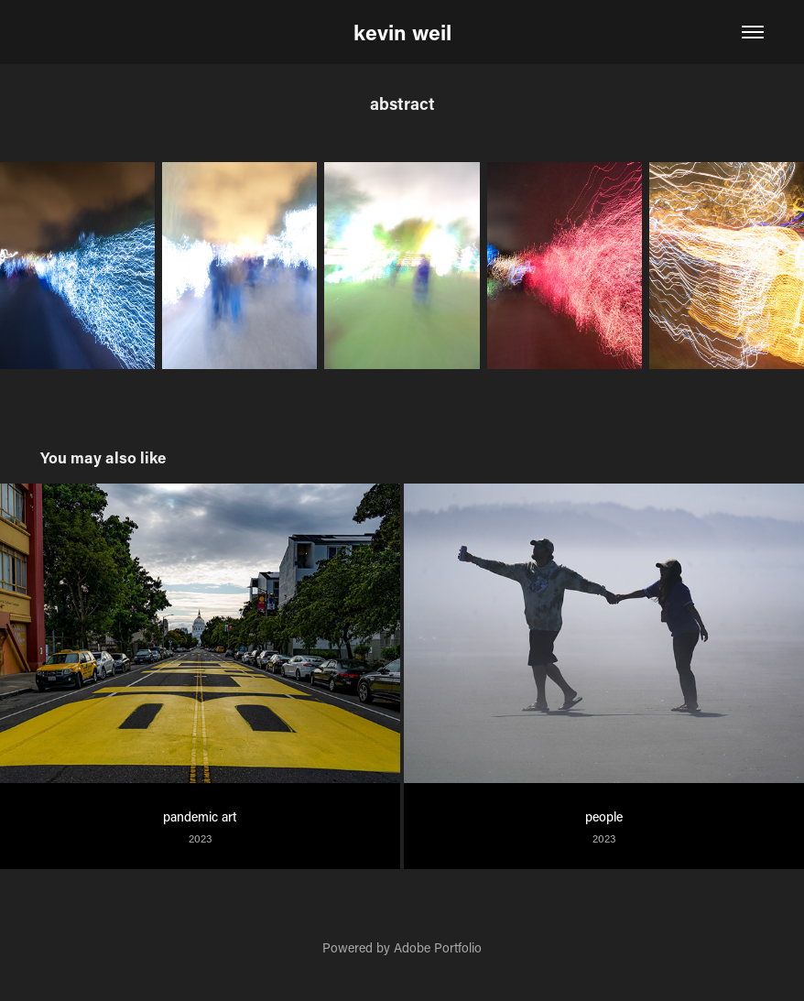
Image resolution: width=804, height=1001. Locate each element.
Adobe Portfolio (438, 947)
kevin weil (402, 32)
